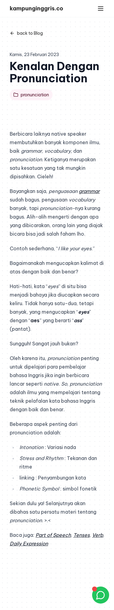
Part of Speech (53, 535)
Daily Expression (29, 543)
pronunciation (31, 95)
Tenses (81, 535)
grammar (89, 191)
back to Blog (26, 33)
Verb (97, 535)
